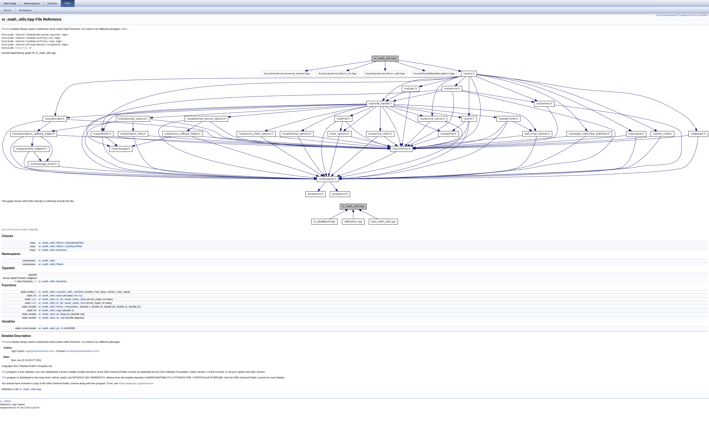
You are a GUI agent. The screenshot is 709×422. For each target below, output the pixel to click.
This (4, 28)
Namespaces (671, 15)
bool (33, 299)
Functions (693, 15)
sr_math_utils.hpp (30, 389)
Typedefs (683, 15)
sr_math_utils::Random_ (53, 249)
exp (80, 295)
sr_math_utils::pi (48, 328)
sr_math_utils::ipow (50, 295)
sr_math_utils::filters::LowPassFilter (60, 246)
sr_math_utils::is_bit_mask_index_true (61, 302)
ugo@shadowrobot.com (39, 351)
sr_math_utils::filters (50, 264)
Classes (659, 15)
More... (125, 28)
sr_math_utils (46, 260)
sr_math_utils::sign (50, 310)
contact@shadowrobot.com (82, 351)
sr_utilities (5, 401)
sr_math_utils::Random (52, 281)
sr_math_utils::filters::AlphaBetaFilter (61, 242)
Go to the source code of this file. (20, 229)
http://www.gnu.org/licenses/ (136, 383)
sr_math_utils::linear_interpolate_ (58, 306)
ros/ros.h (23, 48)
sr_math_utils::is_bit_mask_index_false (62, 299)
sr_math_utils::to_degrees (54, 314)
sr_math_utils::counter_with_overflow (61, 291)
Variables (703, 15)
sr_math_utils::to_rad (51, 317)
